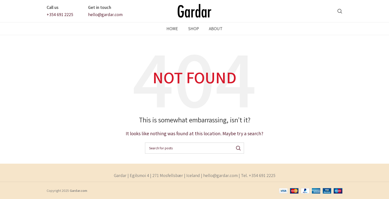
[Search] (340, 11)
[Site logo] (194, 11)
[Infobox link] (60, 11)
